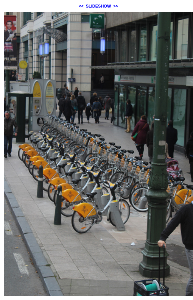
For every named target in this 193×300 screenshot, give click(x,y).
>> (115, 6)
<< (81, 6)
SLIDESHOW (98, 6)
